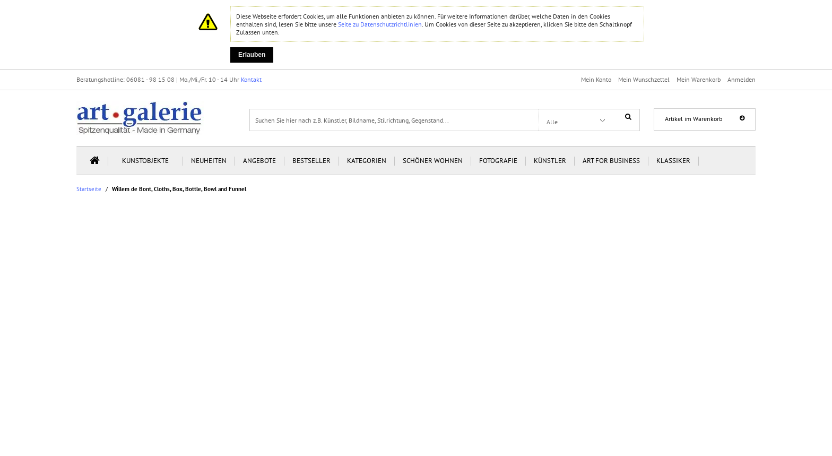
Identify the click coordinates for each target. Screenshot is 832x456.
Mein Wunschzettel (644, 79)
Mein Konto (596, 79)
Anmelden (741, 79)
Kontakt (251, 79)
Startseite (88, 189)
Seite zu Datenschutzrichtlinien (380, 24)
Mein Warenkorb (699, 79)
